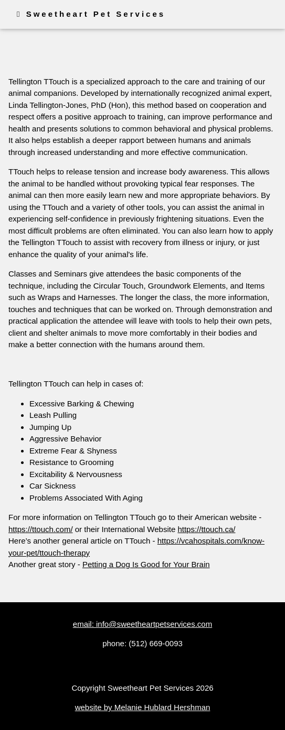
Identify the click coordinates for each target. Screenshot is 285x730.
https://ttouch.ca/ (206, 529)
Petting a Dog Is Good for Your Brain (146, 564)
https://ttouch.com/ (40, 529)
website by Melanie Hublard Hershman (142, 707)
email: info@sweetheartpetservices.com (142, 624)
